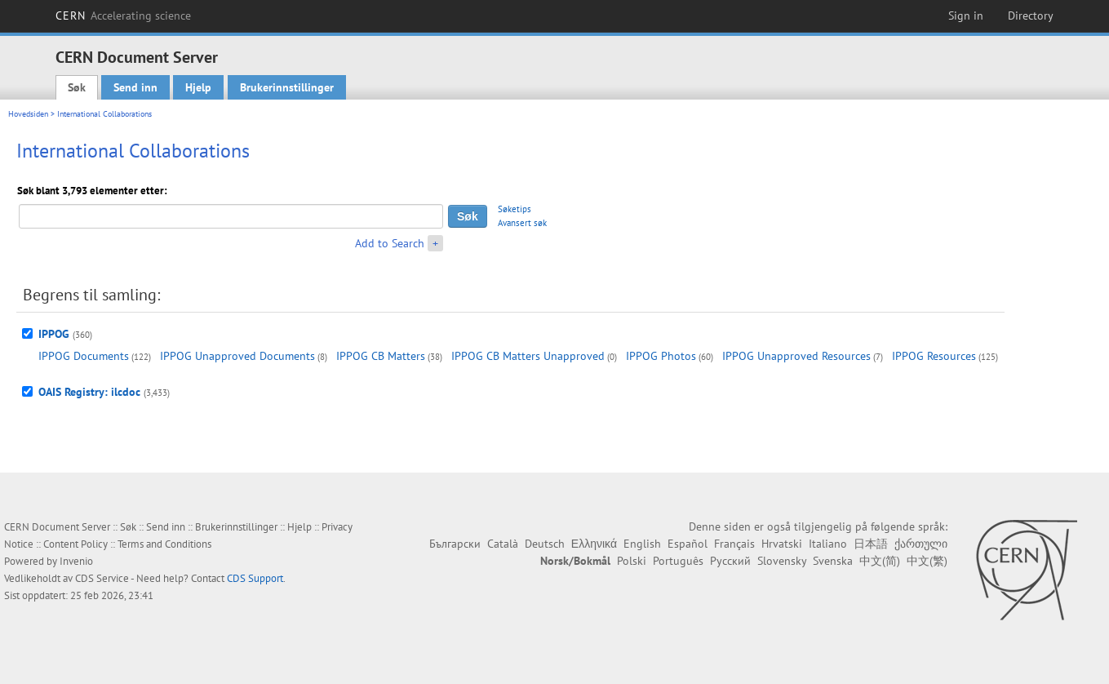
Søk (77, 87)
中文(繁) (927, 560)
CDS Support (255, 578)
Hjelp (198, 87)
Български (455, 543)
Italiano (828, 543)
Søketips (514, 209)
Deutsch (545, 543)
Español (688, 543)
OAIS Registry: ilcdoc (89, 391)
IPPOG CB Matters (380, 356)
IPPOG (53, 333)
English (642, 543)
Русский (730, 560)
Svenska (833, 560)
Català (502, 543)
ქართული (920, 543)
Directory (1031, 15)
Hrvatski (781, 543)
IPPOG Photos (661, 356)
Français (734, 543)
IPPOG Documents (83, 356)
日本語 (871, 543)
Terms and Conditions (164, 544)
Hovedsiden (28, 114)
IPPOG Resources (934, 356)
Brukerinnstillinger (287, 87)
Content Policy (75, 544)
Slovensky (781, 560)
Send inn (135, 87)
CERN (123, 15)
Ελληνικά (594, 543)
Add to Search (389, 243)
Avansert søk (522, 223)
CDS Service (102, 578)
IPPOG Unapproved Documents (237, 356)
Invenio (76, 561)
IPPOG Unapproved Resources (796, 356)
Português (678, 560)
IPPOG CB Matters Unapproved (528, 356)
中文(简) (879, 560)
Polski (631, 560)
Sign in (965, 15)
